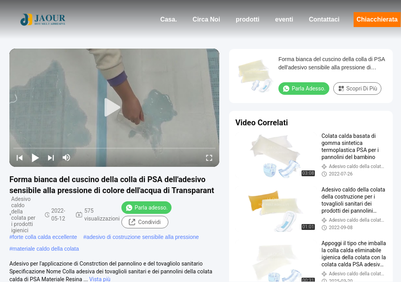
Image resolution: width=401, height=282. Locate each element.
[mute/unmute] (66, 157)
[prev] (19, 157)
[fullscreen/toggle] (209, 157)
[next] (51, 157)
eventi (284, 19)
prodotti (247, 19)
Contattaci (324, 19)
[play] (114, 108)
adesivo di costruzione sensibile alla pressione (143, 237)
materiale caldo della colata (46, 249)
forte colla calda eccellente (45, 237)
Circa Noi (206, 19)
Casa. (168, 19)
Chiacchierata (377, 19)
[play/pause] (35, 157)
